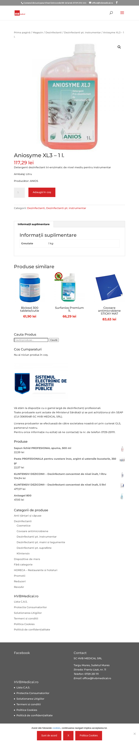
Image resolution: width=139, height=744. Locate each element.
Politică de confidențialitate (32, 629)
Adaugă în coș (42, 192)
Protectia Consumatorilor (30, 607)
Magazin (38, 32)
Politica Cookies (24, 624)
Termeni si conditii (26, 618)
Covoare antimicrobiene (32, 531)
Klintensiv (23, 553)
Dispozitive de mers (27, 559)
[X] (134, 733)
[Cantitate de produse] (19, 193)
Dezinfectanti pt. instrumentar (82, 32)
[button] (119, 47)
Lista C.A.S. (21, 601)
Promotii (19, 575)
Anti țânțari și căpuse (27, 515)
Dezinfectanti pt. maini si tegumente (41, 542)
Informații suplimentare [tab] (34, 224)
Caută (53, 339)
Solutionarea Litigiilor (28, 613)
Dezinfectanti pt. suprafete (34, 547)
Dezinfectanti (53, 32)
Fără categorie (23, 564)
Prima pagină (22, 32)
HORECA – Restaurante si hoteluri (35, 570)
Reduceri (20, 581)
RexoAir (19, 587)
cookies (56, 728)
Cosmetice (24, 525)
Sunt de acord (49, 735)
